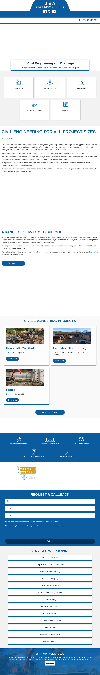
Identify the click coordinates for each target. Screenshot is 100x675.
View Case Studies (50, 383)
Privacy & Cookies (26, 667)
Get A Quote (13, 263)
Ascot (5, 672)
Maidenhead (23, 655)
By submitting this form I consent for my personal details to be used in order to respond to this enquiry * (38, 497)
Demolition (7, 658)
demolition (27, 165)
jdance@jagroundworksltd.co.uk (46, 658)
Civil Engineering (9, 664)
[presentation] (50, 503)
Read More (50, 634)
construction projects (82, 147)
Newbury (22, 658)
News (21, 664)
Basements (7, 661)
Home (3, 138)
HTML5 (68, 659)
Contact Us (7, 667)
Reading (22, 661)
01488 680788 (42, 655)
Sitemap (22, 670)
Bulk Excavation (9, 670)
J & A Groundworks (11, 237)
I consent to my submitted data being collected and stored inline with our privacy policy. (33, 492)
